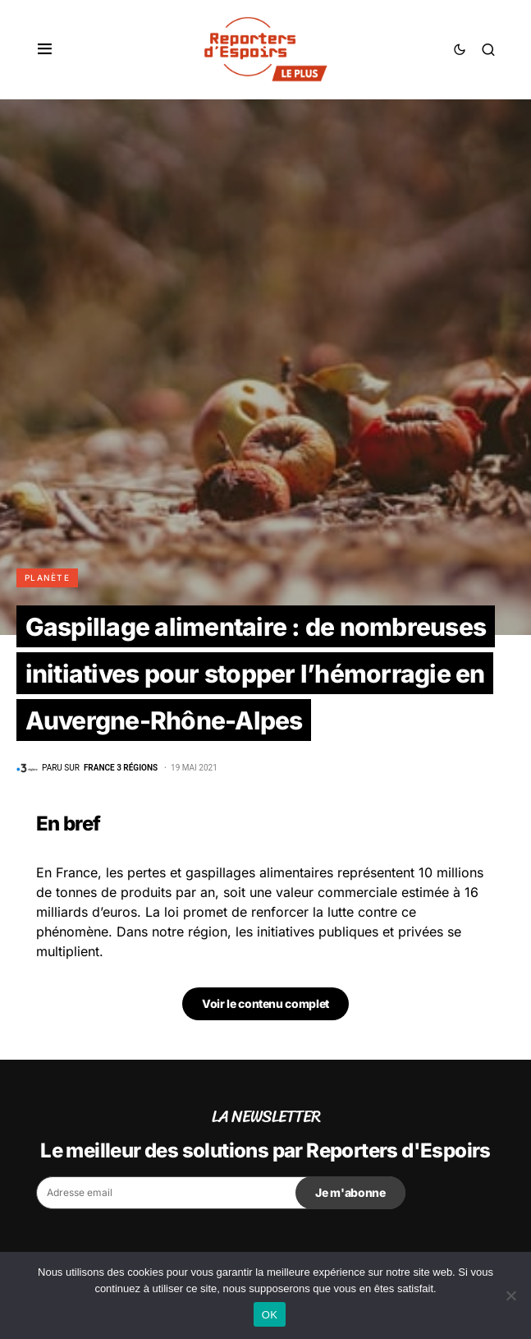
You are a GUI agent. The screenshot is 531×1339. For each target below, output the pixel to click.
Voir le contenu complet (265, 1003)
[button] (44, 49)
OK (269, 1315)
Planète (47, 577)
